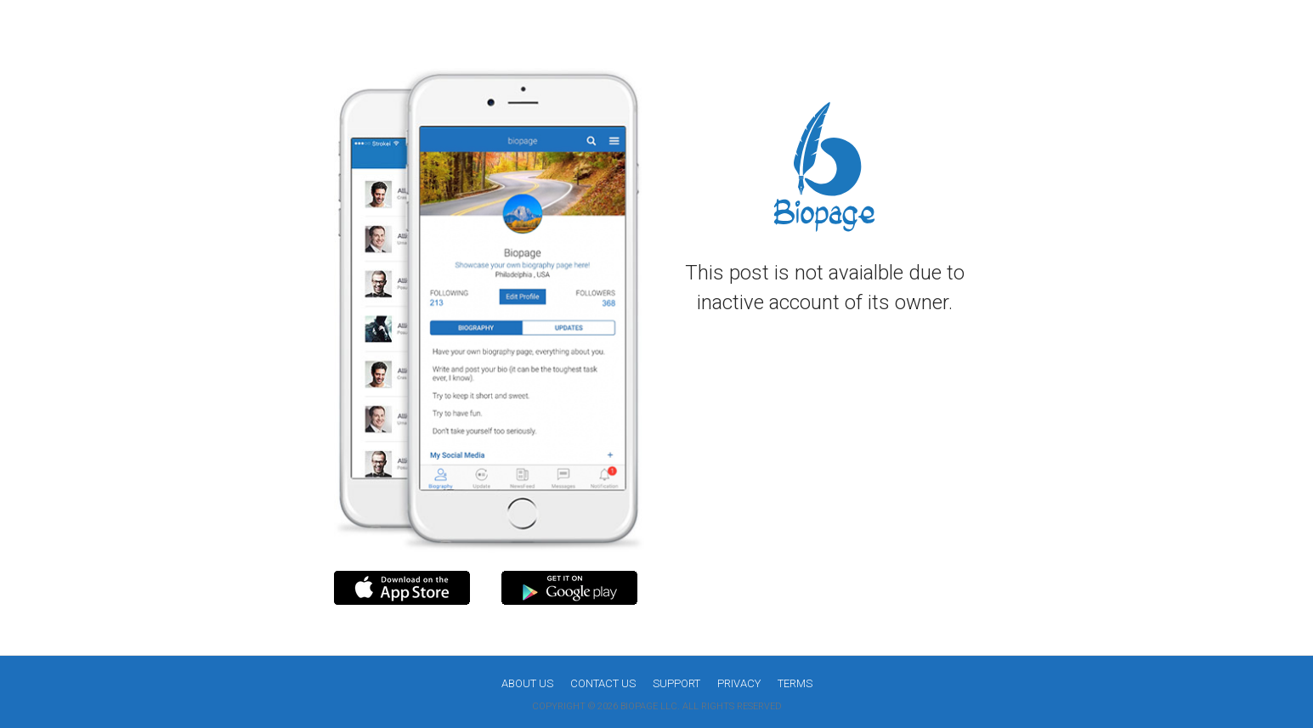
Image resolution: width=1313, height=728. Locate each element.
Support (676, 683)
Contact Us (603, 683)
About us (527, 683)
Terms (795, 683)
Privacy (739, 683)
